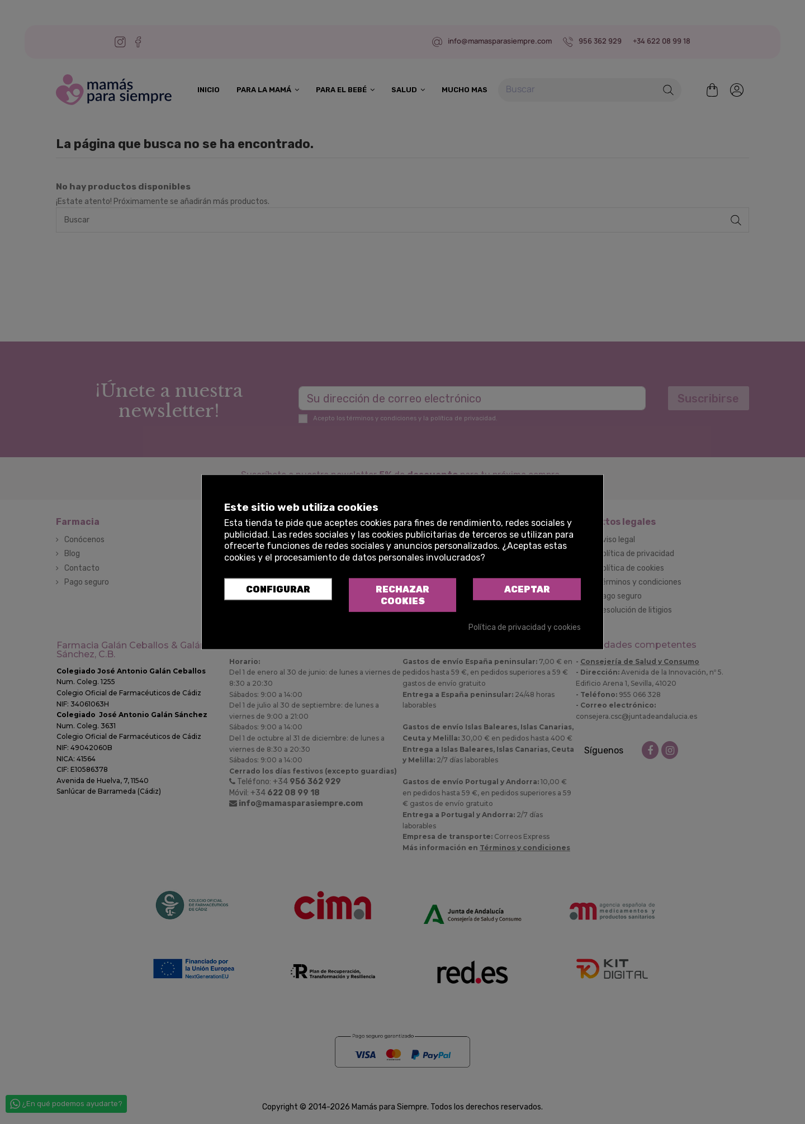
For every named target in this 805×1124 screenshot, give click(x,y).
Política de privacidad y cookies (524, 627)
